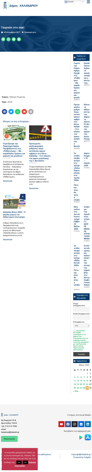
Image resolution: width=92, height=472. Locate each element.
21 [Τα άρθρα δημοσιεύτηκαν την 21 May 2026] (84, 384)
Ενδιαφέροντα (78, 322)
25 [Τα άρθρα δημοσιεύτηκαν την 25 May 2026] (75, 388)
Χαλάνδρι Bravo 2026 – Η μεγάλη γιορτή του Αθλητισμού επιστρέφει (14, 214)
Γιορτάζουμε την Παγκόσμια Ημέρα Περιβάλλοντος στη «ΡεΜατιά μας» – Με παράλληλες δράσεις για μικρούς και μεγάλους (14, 150)
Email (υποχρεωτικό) (81, 314)
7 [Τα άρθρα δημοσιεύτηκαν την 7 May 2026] (84, 377)
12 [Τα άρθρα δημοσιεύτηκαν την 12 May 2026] (78, 381)
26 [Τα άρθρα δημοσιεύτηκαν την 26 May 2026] (78, 388)
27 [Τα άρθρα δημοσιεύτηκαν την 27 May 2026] (81, 388)
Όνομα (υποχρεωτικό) (79, 304)
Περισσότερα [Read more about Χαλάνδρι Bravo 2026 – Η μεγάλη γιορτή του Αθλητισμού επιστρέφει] (7, 239)
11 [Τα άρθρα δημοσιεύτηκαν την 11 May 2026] (75, 381)
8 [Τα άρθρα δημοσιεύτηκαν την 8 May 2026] (87, 377)
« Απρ (75, 391)
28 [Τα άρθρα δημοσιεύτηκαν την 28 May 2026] (84, 388)
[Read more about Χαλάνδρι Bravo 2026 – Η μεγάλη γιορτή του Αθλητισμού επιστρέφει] (14, 201)
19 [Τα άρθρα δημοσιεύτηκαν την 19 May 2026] (78, 384)
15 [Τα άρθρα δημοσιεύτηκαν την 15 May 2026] (87, 381)
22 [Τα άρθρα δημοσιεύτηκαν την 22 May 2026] (87, 384)
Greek (69, 1)
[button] (3, 39)
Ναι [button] (19, 462)
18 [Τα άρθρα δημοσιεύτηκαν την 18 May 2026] (75, 384)
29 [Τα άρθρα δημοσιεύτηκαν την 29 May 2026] (87, 388)
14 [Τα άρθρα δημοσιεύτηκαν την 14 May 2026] (84, 381)
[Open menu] (88, 2)
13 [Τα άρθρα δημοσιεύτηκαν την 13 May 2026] (81, 381)
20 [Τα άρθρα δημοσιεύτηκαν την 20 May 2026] (81, 384)
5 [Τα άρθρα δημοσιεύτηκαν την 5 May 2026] (77, 377)
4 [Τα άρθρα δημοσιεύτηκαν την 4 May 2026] (74, 377)
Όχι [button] (25, 462)
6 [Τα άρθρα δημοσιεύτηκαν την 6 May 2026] (81, 377)
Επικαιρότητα (30, 32)
